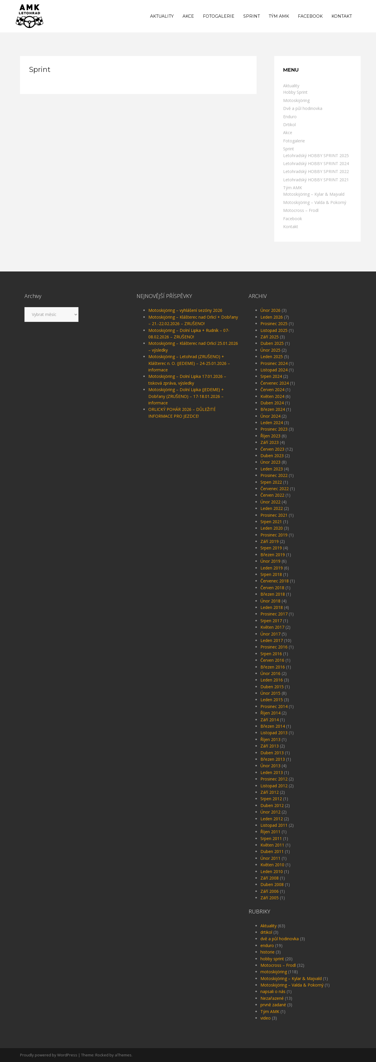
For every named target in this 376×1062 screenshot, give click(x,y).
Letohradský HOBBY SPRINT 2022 (316, 171)
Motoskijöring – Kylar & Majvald (313, 194)
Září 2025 (269, 337)
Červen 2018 (272, 587)
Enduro (290, 116)
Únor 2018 (270, 601)
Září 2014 (269, 719)
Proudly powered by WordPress (48, 1055)
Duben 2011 (272, 851)
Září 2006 (269, 891)
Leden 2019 (271, 568)
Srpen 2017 (271, 620)
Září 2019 (269, 541)
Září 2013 (269, 746)
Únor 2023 (270, 462)
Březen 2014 (272, 726)
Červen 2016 (272, 660)
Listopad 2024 (274, 370)
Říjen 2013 (270, 739)
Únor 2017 (270, 634)
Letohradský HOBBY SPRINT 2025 (316, 155)
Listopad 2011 (274, 825)
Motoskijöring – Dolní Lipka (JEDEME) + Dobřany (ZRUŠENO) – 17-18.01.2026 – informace (186, 396)
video (265, 1018)
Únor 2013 (270, 765)
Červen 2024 (272, 389)
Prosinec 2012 (274, 779)
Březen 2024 (272, 409)
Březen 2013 (272, 759)
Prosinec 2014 (274, 706)
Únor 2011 (270, 858)
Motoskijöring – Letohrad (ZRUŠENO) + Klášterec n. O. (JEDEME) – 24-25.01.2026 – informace (189, 363)
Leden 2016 (271, 680)
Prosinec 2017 (274, 614)
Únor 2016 (270, 673)
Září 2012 (269, 792)
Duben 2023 (272, 455)
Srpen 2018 (271, 574)
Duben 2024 (272, 403)
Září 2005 (269, 897)
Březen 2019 (272, 554)
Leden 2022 (271, 508)
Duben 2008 (272, 884)
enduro (267, 945)
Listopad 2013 (274, 732)
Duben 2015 (272, 686)
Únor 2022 (270, 502)
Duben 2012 (272, 805)
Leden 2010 (271, 871)
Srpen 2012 (271, 798)
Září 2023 (269, 442)
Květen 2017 (272, 627)
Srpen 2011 (271, 838)
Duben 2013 (272, 752)
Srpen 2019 (271, 548)
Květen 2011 (272, 845)
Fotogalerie (218, 16)
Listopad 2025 (274, 330)
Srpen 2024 (271, 376)
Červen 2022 (272, 495)
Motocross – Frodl (300, 210)
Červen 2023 (272, 449)
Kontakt (341, 16)
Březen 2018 (272, 594)
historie (267, 952)
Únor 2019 (270, 561)
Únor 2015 (270, 693)
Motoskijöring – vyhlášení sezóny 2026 (185, 310)
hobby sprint (272, 958)
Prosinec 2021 (274, 515)
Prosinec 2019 (274, 535)
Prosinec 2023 (274, 429)
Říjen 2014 (270, 713)
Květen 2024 (272, 396)
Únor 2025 (270, 350)
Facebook (310, 16)
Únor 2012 (270, 812)
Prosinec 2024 (274, 363)
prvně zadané (273, 1004)
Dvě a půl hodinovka (302, 108)
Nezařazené (272, 998)
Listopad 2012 (274, 785)
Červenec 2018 (274, 581)
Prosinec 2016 (274, 647)
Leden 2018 (271, 607)
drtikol (266, 932)
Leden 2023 (271, 469)
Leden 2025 (271, 356)
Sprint (251, 16)
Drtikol (289, 124)
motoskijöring (273, 971)
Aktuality (162, 16)
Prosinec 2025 (274, 323)
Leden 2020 (271, 528)
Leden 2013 (271, 772)
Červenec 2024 (274, 383)
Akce (188, 16)
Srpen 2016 (271, 653)
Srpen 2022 (271, 482)
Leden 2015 (271, 699)
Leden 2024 (271, 422)
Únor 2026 (270, 310)
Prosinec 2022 (274, 475)
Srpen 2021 (271, 521)
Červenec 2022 (274, 488)
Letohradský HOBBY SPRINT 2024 (316, 163)
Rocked (102, 1055)
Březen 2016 (272, 667)
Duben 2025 (272, 343)
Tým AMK (279, 16)
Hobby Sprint (295, 92)
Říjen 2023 (270, 436)
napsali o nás (272, 991)
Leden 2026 (271, 317)
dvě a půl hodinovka (279, 938)
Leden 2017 (271, 640)
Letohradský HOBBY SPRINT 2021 (316, 179)
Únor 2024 (270, 416)
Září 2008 (269, 878)
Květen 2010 (272, 864)
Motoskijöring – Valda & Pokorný (314, 202)
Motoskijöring (296, 100)
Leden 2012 (271, 818)
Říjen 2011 (270, 831)
